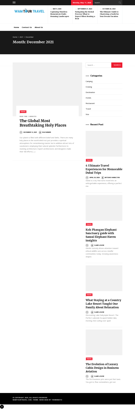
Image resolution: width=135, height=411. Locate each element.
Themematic (57, 400)
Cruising (89, 87)
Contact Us (27, 27)
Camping (89, 81)
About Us (39, 27)
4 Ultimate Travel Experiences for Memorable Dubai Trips (104, 169)
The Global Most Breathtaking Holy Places (43, 123)
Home (16, 27)
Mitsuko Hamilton (110, 177)
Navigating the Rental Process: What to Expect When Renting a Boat (85, 15)
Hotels (88, 98)
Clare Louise (97, 245)
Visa (87, 114)
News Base (44, 400)
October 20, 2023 (108, 9)
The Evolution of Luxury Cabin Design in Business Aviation (102, 368)
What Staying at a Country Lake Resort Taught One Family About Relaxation (103, 303)
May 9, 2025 (57, 9)
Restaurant (90, 103)
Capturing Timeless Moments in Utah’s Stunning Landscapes (59, 14)
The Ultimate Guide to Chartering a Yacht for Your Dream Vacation (109, 14)
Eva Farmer (45, 132)
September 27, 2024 (85, 9)
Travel (23, 112)
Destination (90, 92)
